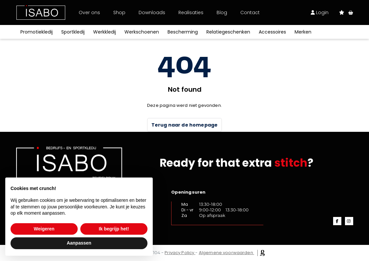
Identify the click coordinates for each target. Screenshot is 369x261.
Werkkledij (104, 32)
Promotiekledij (36, 32)
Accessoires (272, 32)
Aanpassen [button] (79, 243)
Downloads (152, 12)
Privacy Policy (179, 252)
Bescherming (183, 32)
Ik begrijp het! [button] (114, 228)
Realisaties (190, 12)
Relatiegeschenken (228, 32)
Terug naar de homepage (184, 125)
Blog (222, 12)
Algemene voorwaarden (226, 252)
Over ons (89, 12)
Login (320, 12)
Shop (119, 12)
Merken (303, 32)
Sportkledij (73, 32)
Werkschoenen (141, 32)
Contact (250, 12)
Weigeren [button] (44, 228)
